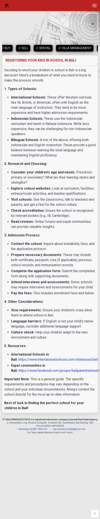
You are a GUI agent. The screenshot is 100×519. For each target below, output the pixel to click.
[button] (94, 5)
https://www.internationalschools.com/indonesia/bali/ (59, 359)
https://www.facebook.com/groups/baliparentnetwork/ (59, 371)
